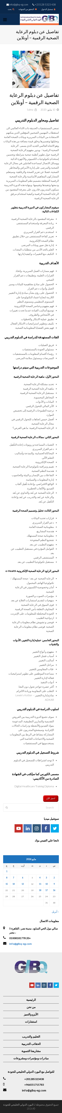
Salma (30, 109)
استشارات (31, 1021)
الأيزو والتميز (31, 1014)
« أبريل (55, 911)
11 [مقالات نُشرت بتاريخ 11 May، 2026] (40, 884)
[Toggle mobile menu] (5, 19)
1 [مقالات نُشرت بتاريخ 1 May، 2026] (6, 871)
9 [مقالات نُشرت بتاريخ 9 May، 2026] (54, 884)
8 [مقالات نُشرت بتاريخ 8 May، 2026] (6, 877)
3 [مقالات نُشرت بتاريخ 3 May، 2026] (46, 877)
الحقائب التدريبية (31, 1044)
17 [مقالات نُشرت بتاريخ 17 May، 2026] (46, 890)
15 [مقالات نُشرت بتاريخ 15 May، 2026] (6, 884)
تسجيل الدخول (48, 9)
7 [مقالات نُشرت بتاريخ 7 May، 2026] (13, 877)
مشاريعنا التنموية (31, 1051)
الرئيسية (31, 999)
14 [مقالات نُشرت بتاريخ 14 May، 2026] (13, 884)
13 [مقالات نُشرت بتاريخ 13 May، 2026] (22, 884)
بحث (11, 9)
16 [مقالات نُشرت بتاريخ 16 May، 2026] (54, 890)
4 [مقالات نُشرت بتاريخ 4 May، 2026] (40, 877)
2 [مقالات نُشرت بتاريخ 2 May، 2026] (54, 877)
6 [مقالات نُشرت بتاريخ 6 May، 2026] (22, 877)
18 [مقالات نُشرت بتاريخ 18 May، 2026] (40, 890)
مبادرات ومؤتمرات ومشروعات (31, 1058)
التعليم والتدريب (31, 1036)
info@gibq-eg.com (20, 943)
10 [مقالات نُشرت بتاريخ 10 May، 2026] (46, 884)
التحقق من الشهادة (28, 9)
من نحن (31, 1007)
